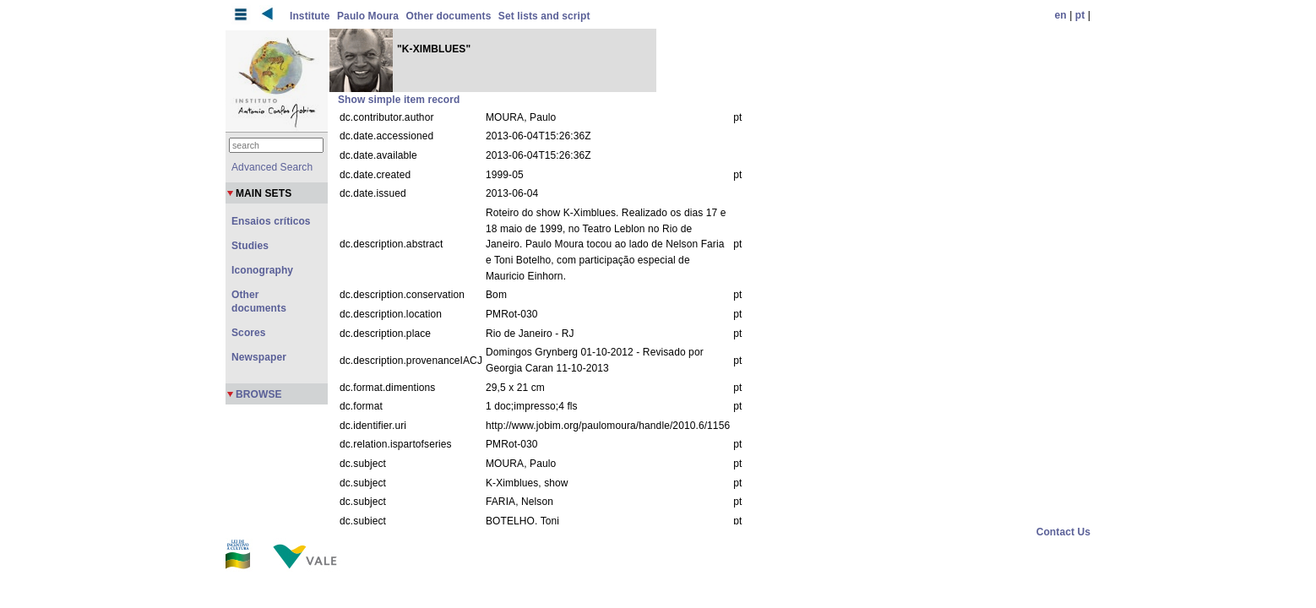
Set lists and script (544, 16)
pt (1080, 15)
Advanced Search (272, 167)
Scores (248, 333)
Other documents (449, 16)
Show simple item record (399, 100)
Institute (310, 16)
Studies (250, 246)
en (1061, 15)
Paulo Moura (368, 16)
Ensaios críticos (271, 221)
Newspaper (258, 357)
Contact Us (1063, 532)
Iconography (262, 270)
